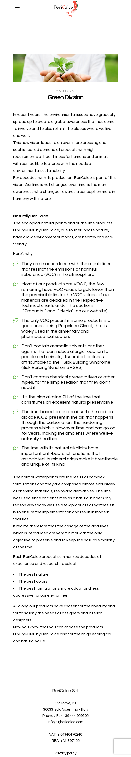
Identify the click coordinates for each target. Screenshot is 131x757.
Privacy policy (65, 753)
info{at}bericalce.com (65, 722)
